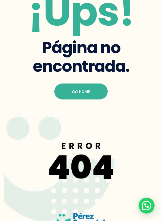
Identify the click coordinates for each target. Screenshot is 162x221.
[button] (147, 206)
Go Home (81, 91)
